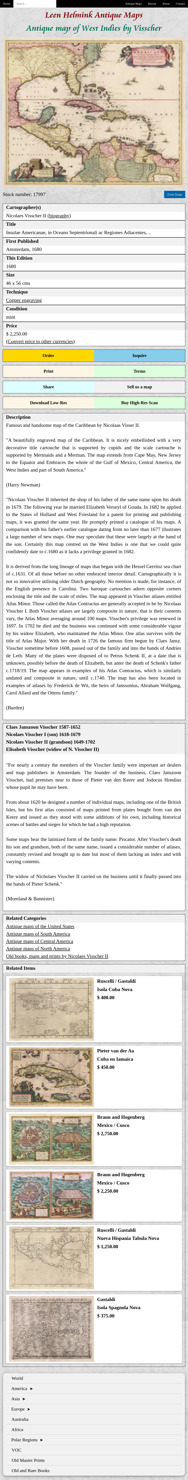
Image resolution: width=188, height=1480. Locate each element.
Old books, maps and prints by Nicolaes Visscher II (57, 956)
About (166, 3)
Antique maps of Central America (39, 941)
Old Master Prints (27, 1460)
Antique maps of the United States (40, 926)
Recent (152, 3)
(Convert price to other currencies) (40, 341)
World (16, 1378)
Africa (16, 1429)
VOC (15, 1450)
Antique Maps (133, 3)
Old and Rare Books (29, 1470)
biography (59, 215)
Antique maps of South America (38, 934)
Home (6, 3)
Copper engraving (24, 300)
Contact (180, 3)
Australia (19, 1419)
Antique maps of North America (38, 948)
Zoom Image (174, 194)
